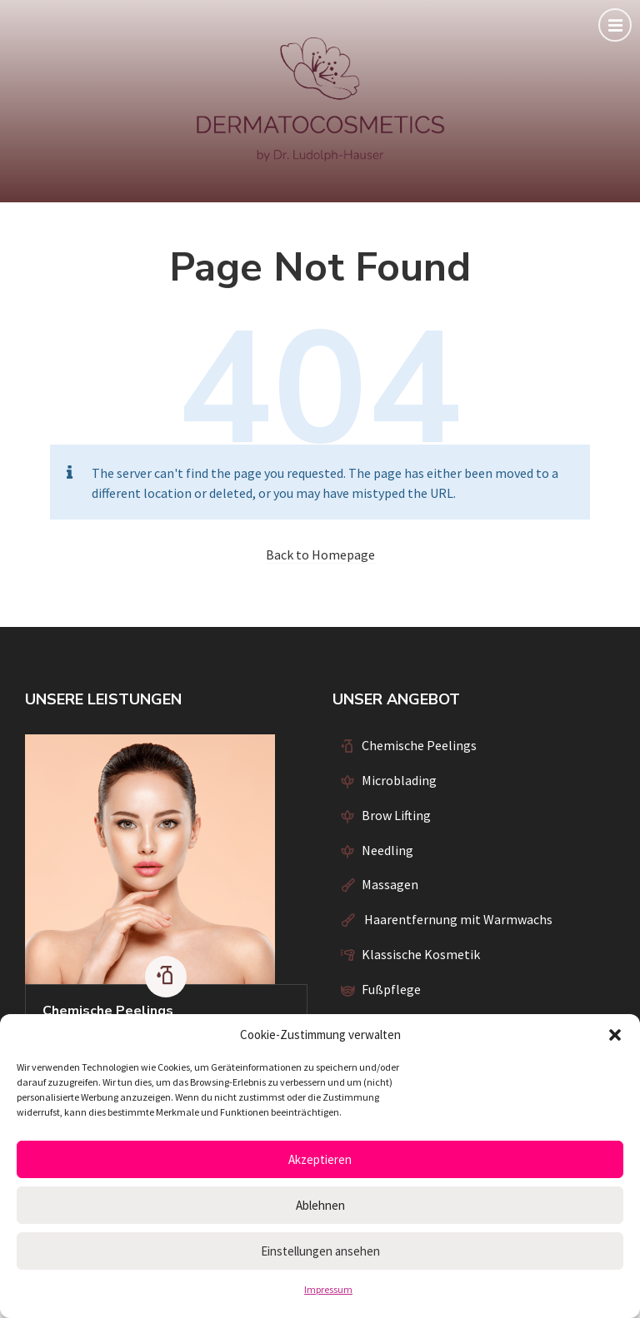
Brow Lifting (396, 815)
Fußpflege (391, 989)
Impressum (328, 1289)
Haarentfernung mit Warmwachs (457, 919)
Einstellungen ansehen (320, 1251)
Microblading (399, 780)
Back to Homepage (320, 554)
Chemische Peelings (107, 1011)
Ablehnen (320, 1205)
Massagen (390, 884)
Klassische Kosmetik (421, 954)
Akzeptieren (320, 1159)
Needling (387, 850)
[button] (615, 1035)
